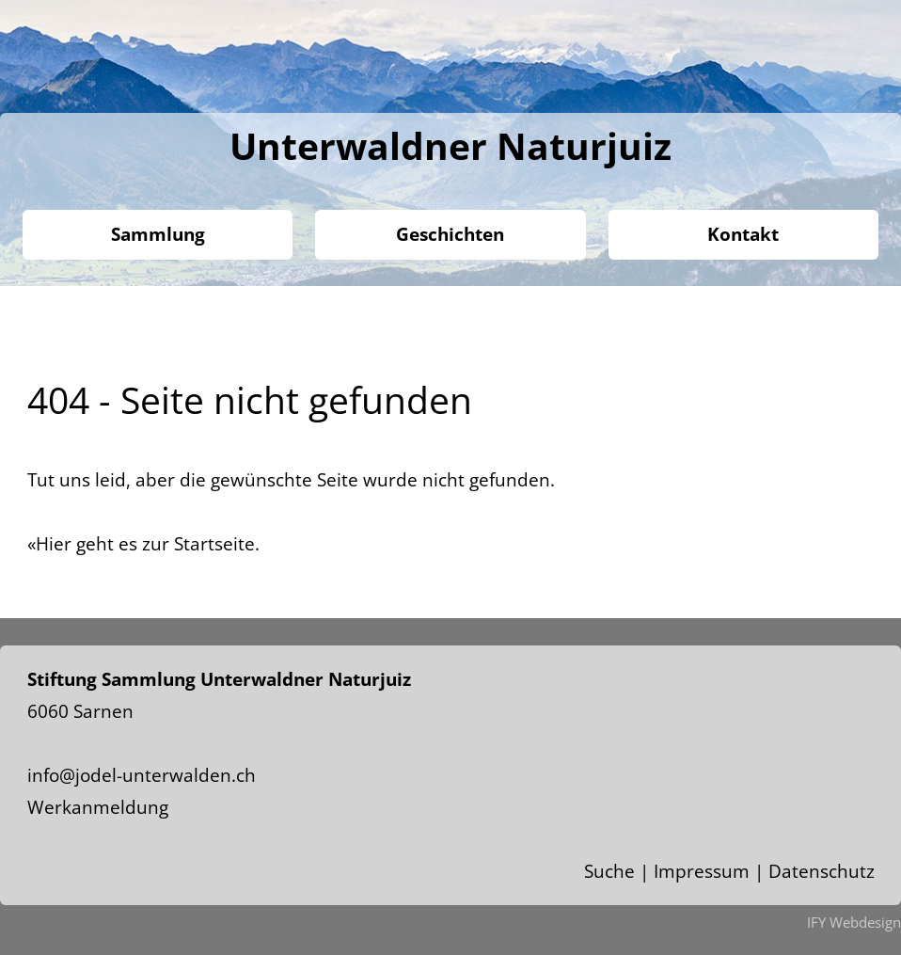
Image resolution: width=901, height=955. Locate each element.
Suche (609, 871)
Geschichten (450, 234)
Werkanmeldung (97, 807)
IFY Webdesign (854, 922)
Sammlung (158, 234)
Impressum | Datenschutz (764, 871)
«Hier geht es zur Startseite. (143, 544)
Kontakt (743, 234)
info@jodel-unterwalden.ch (141, 775)
